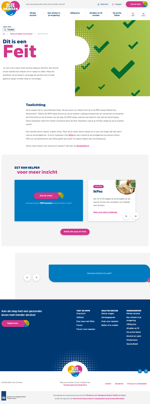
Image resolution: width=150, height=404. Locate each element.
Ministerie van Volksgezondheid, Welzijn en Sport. (106, 395)
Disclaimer (119, 384)
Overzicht (80, 314)
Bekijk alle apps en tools (75, 232)
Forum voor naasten (85, 329)
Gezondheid (132, 344)
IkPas (71, 135)
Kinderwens (131, 340)
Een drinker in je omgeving (54, 14)
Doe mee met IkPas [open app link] (85, 321)
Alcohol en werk (133, 336)
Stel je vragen (107, 314)
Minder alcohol (33, 14)
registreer (103, 4)
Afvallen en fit (132, 328)
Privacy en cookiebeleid (137, 384)
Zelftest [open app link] (80, 317)
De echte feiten (117, 14)
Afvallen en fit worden (96, 14)
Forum (79, 325)
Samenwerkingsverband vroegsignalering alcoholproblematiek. (99, 398)
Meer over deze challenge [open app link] (105, 212)
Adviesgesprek (108, 317)
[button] (7, 27)
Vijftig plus (75, 13)
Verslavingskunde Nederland (75, 385)
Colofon (108, 384)
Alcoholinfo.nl (83, 146)
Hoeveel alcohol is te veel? (99, 273)
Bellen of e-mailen (109, 325)
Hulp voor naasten (109, 321)
